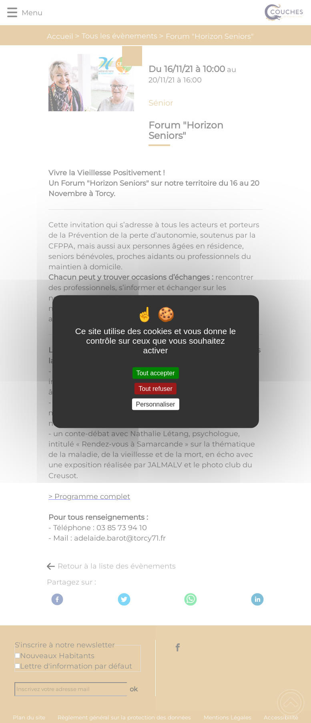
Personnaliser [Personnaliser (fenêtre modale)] (155, 404)
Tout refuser (155, 388)
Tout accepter (155, 372)
